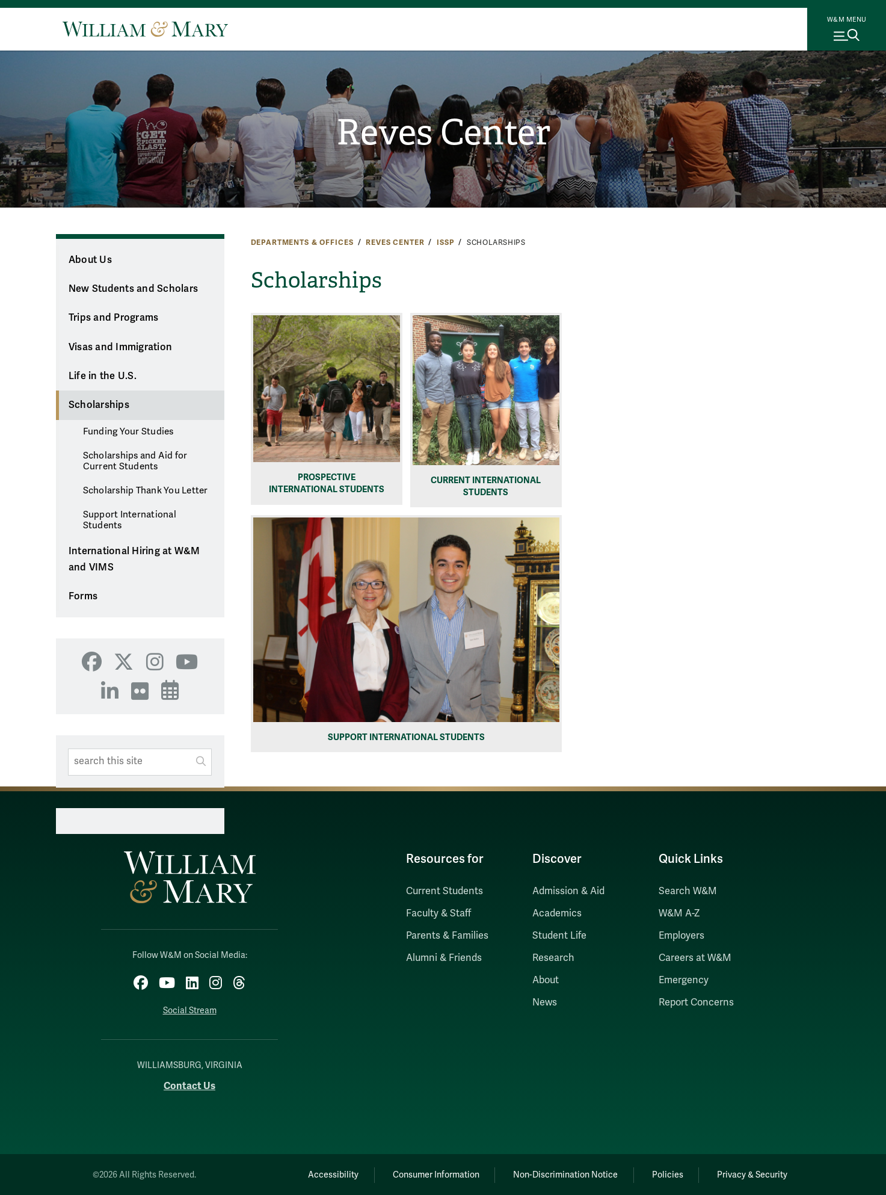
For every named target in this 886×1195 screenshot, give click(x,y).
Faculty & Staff (438, 913)
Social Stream (190, 1010)
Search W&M (688, 891)
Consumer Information (431, 1174)
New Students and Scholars (133, 289)
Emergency (684, 980)
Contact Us (189, 1085)
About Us (90, 260)
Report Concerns (696, 1002)
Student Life (559, 936)
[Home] (145, 29)
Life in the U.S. (103, 376)
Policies (665, 1174)
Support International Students (129, 520)
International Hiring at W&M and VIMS (134, 559)
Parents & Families (447, 936)
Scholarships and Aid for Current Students (135, 461)
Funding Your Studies (128, 431)
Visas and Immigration (120, 347)
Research (553, 958)
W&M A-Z (679, 913)
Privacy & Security (751, 1174)
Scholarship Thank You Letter (145, 490)
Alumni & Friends (444, 958)
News (544, 1002)
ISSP (445, 242)
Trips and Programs (114, 318)
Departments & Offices (302, 242)
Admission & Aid (568, 891)
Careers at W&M (695, 958)
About (545, 980)
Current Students (444, 891)
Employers (681, 936)
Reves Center (443, 133)
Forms (83, 596)
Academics (557, 913)
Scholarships (99, 405)
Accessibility (327, 1174)
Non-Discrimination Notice (562, 1174)
